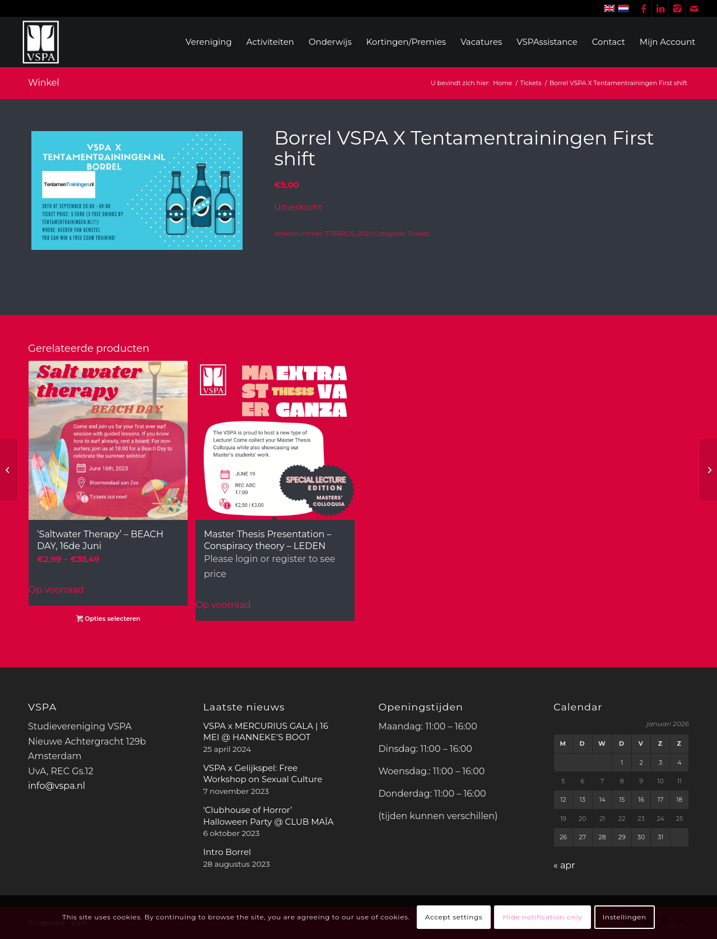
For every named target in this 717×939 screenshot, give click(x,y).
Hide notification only (543, 917)
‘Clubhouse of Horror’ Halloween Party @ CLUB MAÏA (268, 815)
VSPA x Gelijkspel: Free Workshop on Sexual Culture (263, 773)
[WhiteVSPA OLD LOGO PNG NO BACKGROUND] (41, 42)
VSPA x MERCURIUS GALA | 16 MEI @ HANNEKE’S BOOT (265, 731)
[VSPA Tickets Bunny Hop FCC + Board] (8, 469)
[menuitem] (208, 42)
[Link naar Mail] (694, 8)
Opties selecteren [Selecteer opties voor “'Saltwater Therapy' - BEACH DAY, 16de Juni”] (108, 620)
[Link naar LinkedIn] (660, 8)
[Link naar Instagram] (677, 8)
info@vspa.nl (56, 785)
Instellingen (624, 917)
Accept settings (453, 917)
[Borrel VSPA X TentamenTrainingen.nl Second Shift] (708, 469)
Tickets (418, 234)
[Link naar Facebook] (643, 8)
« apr (564, 865)
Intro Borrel (227, 852)
